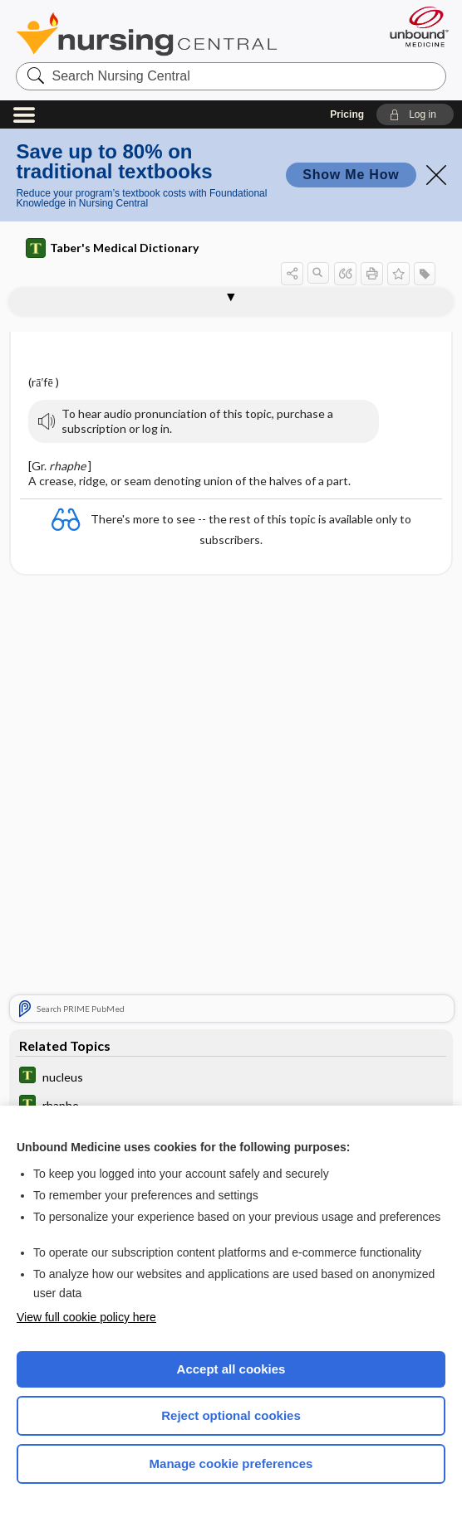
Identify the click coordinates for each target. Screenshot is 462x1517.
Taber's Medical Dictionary (112, 248)
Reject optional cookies (231, 1415)
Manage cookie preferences (231, 1463)
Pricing (347, 114)
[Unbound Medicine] (413, 26)
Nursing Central (147, 34)
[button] (415, 114)
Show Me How (350, 175)
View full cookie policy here (86, 1317)
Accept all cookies (231, 1369)
